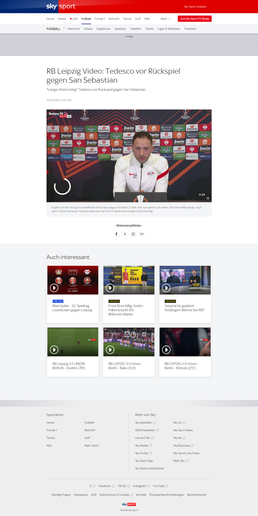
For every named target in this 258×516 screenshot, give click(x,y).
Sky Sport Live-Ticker (186, 453)
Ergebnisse (103, 28)
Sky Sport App (144, 460)
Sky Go (179, 423)
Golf (138, 18)
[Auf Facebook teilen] (116, 234)
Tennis (127, 18)
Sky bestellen (145, 423)
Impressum (81, 494)
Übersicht (73, 28)
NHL (49, 445)
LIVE (75, 18)
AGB (93, 494)
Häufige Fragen (61, 494)
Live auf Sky (144, 438)
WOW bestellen (146, 430)
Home (50, 18)
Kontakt (141, 494)
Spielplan (120, 28)
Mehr (166, 18)
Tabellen (135, 28)
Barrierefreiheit (197, 494)
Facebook (106, 486)
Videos (62, 18)
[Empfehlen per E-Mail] (141, 234)
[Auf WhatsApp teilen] (133, 234)
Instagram (141, 486)
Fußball (86, 18)
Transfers (190, 28)
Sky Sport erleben (195, 6)
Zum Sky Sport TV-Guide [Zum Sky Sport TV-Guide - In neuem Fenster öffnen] (195, 18)
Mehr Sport (92, 445)
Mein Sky (180, 461)
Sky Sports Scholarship (149, 468)
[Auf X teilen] (124, 234)
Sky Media (143, 446)
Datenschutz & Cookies (115, 495)
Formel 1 (100, 18)
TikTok (123, 486)
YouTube (160, 486)
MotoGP (114, 18)
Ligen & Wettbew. (169, 28)
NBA (147, 18)
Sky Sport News (183, 430)
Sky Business (183, 446)
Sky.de (178, 438)
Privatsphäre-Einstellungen (167, 494)
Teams (149, 28)
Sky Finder (143, 453)
